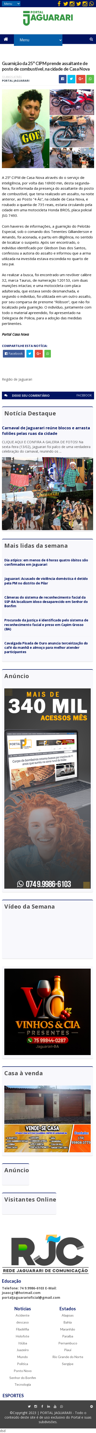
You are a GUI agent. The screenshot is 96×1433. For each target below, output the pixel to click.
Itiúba (22, 1343)
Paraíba (67, 1336)
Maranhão (67, 1329)
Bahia (68, 1322)
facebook (84, 395)
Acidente (23, 1315)
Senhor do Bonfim (22, 1377)
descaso (22, 1322)
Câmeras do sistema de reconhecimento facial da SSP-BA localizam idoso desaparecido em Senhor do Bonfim (46, 601)
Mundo (22, 1356)
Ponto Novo (23, 1370)
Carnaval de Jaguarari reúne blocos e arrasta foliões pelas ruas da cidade (46, 430)
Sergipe (67, 1363)
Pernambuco (67, 1343)
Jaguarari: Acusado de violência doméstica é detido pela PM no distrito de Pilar (46, 580)
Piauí (67, 1350)
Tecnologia (22, 1384)
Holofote (22, 1336)
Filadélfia (22, 1329)
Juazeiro (23, 1350)
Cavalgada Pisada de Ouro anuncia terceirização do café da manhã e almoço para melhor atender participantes (46, 647)
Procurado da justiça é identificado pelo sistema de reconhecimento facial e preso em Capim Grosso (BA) (46, 624)
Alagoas (68, 1315)
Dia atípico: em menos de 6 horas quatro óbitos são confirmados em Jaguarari (46, 561)
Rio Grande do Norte (67, 1356)
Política (22, 1363)
